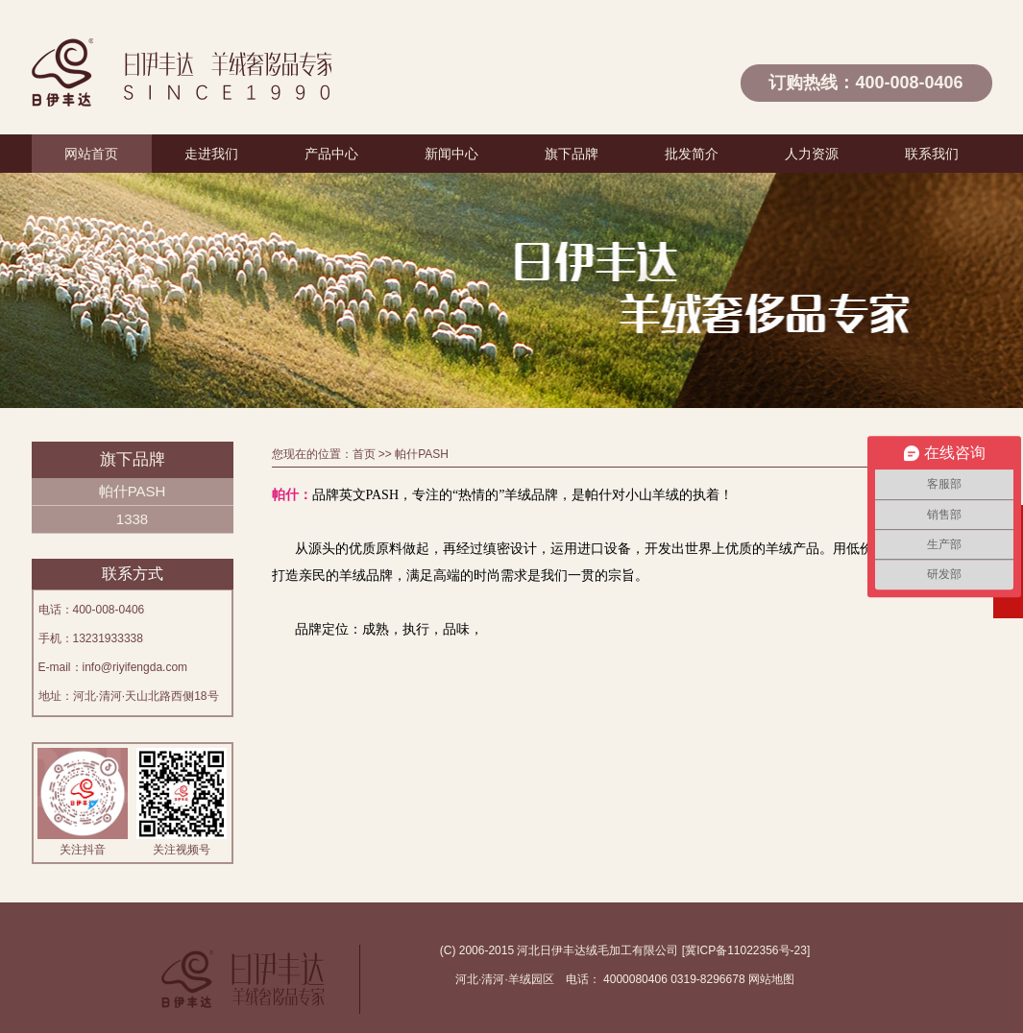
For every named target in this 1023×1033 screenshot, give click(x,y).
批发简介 (692, 153)
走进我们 (211, 153)
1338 (132, 519)
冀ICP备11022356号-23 (746, 950)
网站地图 (771, 979)
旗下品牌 (571, 153)
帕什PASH (132, 491)
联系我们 (932, 153)
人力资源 (812, 153)
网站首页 (91, 153)
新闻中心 (451, 153)
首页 (364, 454)
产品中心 (331, 153)
